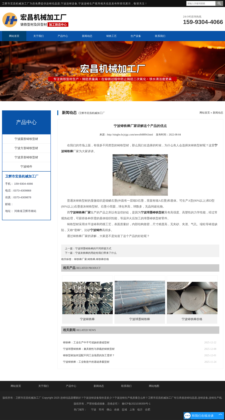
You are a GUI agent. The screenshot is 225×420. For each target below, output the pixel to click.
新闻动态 (218, 112)
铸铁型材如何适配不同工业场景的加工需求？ (89, 355)
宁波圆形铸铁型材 (26, 138)
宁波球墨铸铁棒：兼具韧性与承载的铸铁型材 (89, 349)
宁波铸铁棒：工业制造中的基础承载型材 (86, 361)
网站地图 (154, 385)
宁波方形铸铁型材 (26, 148)
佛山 (109, 409)
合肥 (147, 409)
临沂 (139, 409)
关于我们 (43, 385)
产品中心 (71, 385)
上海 (132, 409)
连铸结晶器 (53, 3)
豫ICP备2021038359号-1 (136, 403)
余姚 (116, 409)
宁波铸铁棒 (87, 319)
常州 (101, 409)
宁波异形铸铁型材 (26, 157)
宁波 (93, 409)
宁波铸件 (26, 166)
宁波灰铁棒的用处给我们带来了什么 (95, 253)
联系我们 (126, 385)
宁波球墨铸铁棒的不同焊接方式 (93, 248)
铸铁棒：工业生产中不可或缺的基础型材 (86, 342)
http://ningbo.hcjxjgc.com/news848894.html (130, 134)
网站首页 (205, 112)
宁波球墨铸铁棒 (139, 319)
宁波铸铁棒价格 (192, 319)
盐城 (124, 409)
